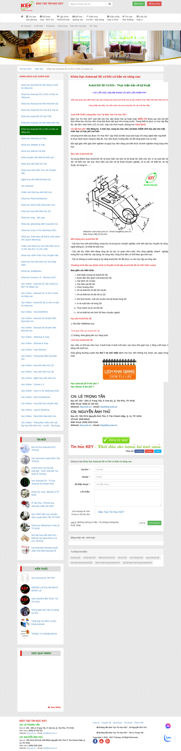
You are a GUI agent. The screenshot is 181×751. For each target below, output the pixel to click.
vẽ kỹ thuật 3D (89, 558)
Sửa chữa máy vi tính (113, 18)
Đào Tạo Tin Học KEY (111, 511)
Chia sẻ (96, 723)
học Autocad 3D (136, 558)
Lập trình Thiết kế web (63, 18)
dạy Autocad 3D (152, 558)
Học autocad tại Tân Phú (43, 578)
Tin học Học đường (127, 18)
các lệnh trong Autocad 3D (81, 563)
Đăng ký (138, 4)
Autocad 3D (75, 558)
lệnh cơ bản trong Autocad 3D (107, 563)
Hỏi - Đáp (93, 26)
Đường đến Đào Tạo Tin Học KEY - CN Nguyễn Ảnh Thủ (122, 727)
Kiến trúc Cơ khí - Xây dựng (95, 18)
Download (117, 723)
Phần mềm (139, 723)
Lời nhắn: (85, 491)
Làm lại (142, 523)
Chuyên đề (106, 723)
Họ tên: (85, 469)
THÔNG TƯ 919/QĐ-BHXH (44, 634)
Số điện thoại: (82, 484)
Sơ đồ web (38, 26)
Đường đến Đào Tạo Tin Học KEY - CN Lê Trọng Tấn (120, 733)
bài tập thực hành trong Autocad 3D (137, 563)
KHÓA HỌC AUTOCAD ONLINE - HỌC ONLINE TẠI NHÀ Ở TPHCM (44, 471)
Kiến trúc (39, 69)
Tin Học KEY (26, 69)
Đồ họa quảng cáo (78, 18)
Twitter (157, 451)
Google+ (149, 451)
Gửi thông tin (154, 523)
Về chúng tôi (26, 26)
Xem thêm (54, 707)
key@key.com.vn (108, 407)
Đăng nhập (154, 4)
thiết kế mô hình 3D (107, 558)
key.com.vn (85, 407)
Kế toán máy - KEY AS (47, 18)
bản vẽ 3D (122, 558)
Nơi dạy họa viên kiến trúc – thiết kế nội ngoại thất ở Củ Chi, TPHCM (44, 538)
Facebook (139, 451)
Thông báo (50, 26)
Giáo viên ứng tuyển (78, 26)
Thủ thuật (128, 723)
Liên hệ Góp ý (142, 18)
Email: (86, 477)
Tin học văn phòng (31, 18)
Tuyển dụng (62, 26)
